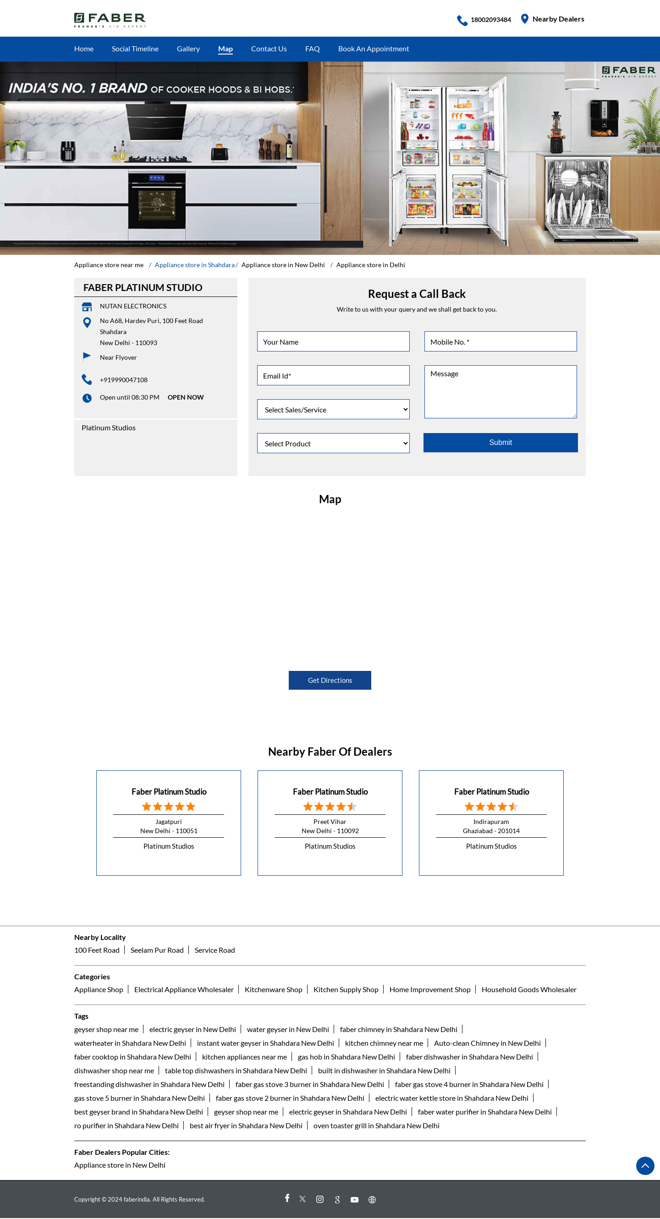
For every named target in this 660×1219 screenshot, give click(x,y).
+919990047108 (124, 380)
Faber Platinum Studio (169, 791)
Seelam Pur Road (157, 950)
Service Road (215, 950)
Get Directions (330, 680)
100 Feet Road (97, 950)
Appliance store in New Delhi (119, 1164)
